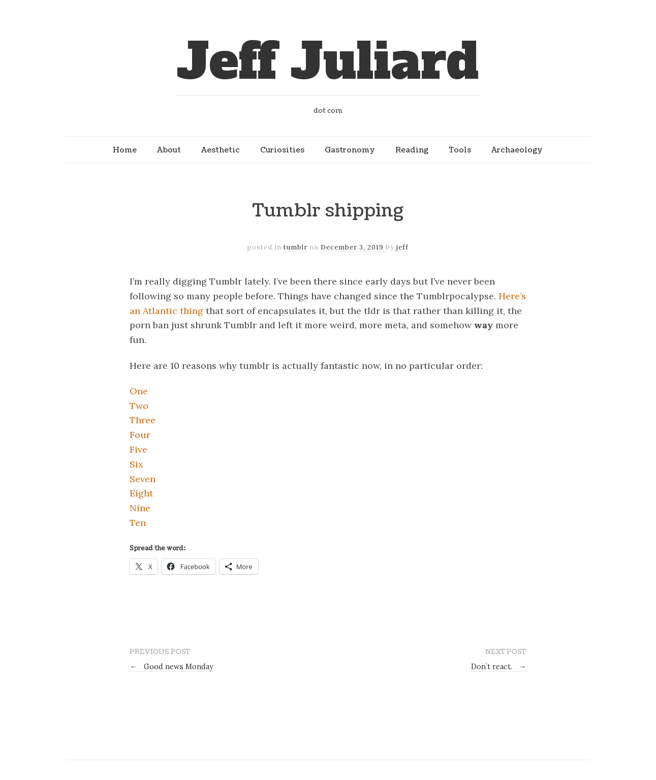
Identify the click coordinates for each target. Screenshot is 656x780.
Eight (141, 493)
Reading (411, 150)
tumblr (295, 247)
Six (136, 464)
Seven (142, 479)
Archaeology (517, 150)
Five (138, 449)
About (169, 150)
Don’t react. (498, 666)
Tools (460, 150)
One (139, 391)
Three (142, 420)
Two (139, 406)
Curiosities (282, 150)
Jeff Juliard (328, 61)
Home (125, 150)
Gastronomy (350, 150)
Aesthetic (220, 150)
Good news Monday (171, 666)
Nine (140, 508)
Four (140, 435)
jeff (402, 247)
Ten (138, 522)
